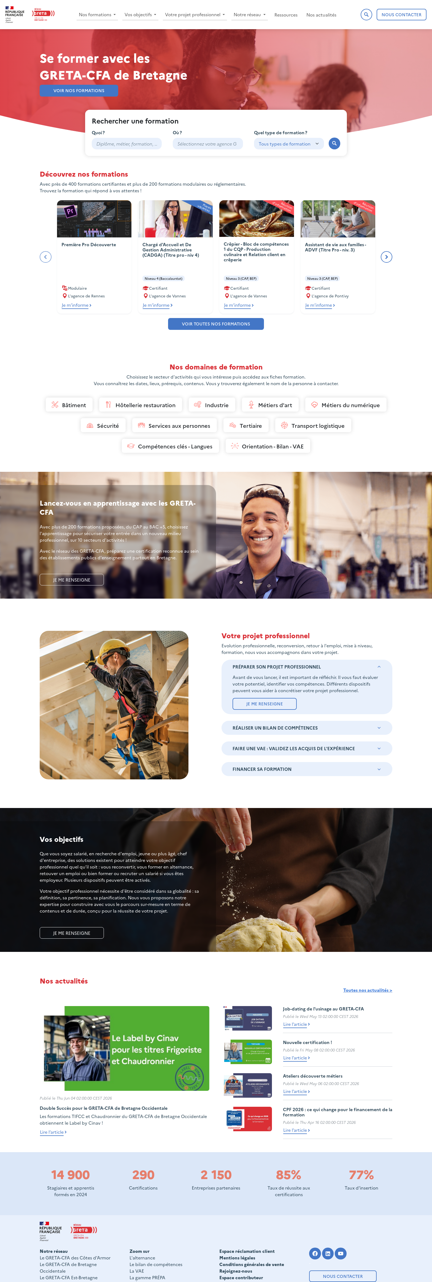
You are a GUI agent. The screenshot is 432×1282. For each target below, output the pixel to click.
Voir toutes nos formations (216, 324)
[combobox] (208, 143)
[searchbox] (207, 143)
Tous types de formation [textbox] (284, 144)
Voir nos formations (78, 90)
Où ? (177, 132)
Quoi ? (98, 132)
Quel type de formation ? (280, 132)
